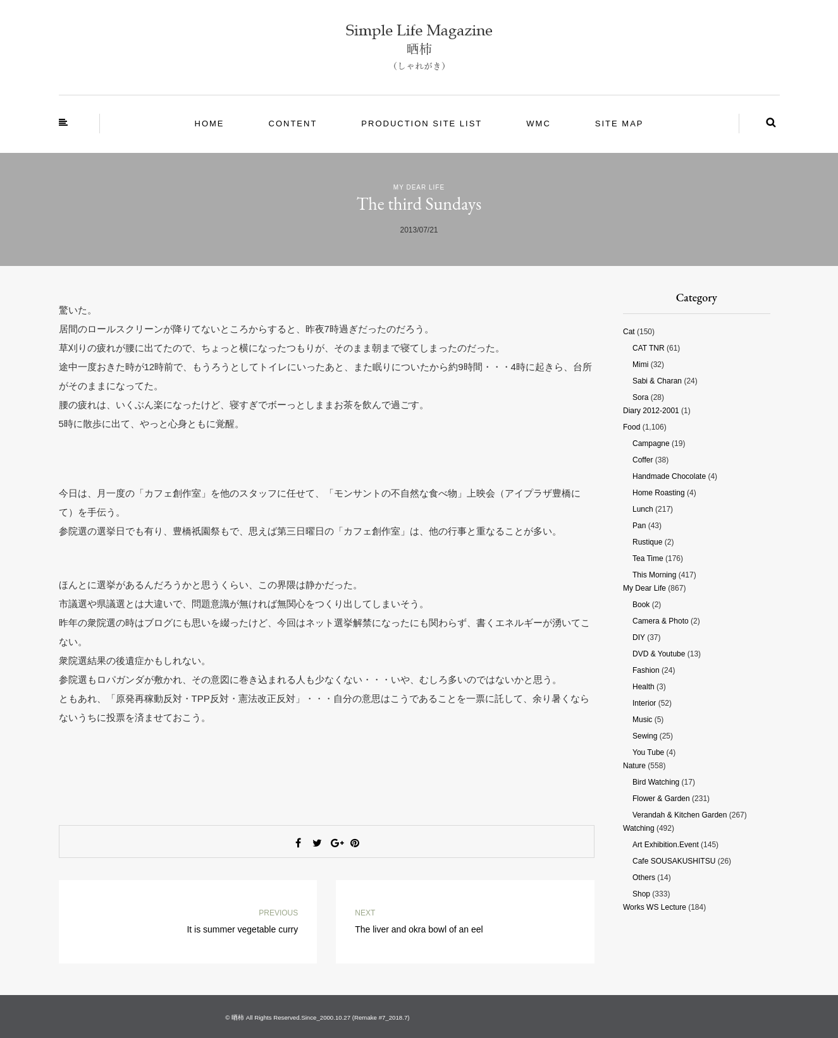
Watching (639, 828)
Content (293, 123)
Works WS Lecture (654, 907)
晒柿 (237, 1017)
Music (642, 719)
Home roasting (658, 492)
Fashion (646, 670)
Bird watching (655, 782)
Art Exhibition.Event (665, 844)
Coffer (642, 460)
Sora (640, 397)
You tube (648, 752)
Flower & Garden (661, 798)
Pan (639, 525)
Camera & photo (660, 621)
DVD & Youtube (658, 653)
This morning (654, 574)
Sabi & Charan (657, 381)
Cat (629, 331)
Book (641, 604)
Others (643, 877)
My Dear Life (419, 187)
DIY (638, 637)
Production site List (421, 123)
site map (619, 123)
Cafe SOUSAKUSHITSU (673, 861)
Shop (641, 894)
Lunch (642, 509)
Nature (634, 765)
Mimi (640, 364)
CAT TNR (648, 348)
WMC (538, 123)
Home (210, 123)
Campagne (651, 443)
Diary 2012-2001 (651, 410)
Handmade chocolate (669, 476)
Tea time (647, 558)
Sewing (644, 736)
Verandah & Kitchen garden (679, 815)
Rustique (647, 542)
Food (631, 427)
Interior (644, 703)
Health (643, 686)
